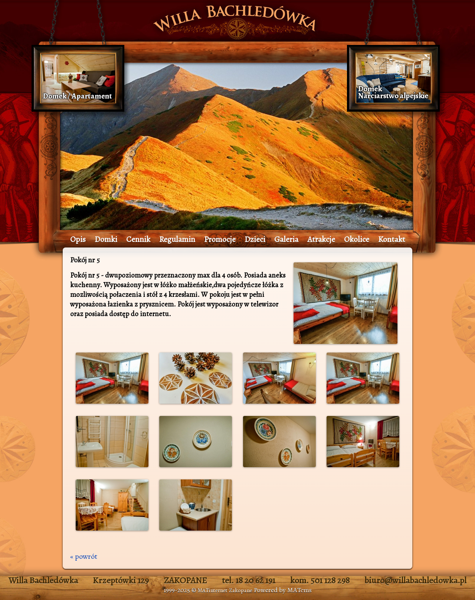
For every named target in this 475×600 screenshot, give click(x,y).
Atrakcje (321, 239)
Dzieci (255, 239)
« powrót (83, 556)
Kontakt (391, 239)
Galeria (286, 239)
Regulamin (177, 239)
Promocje (220, 239)
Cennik (138, 239)
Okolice (356, 239)
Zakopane (240, 590)
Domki (106, 239)
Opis (78, 239)
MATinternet (212, 590)
